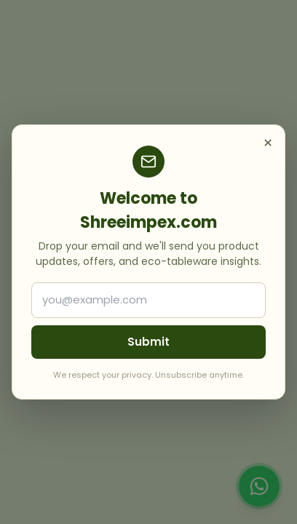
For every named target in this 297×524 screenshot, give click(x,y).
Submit (148, 341)
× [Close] (268, 143)
